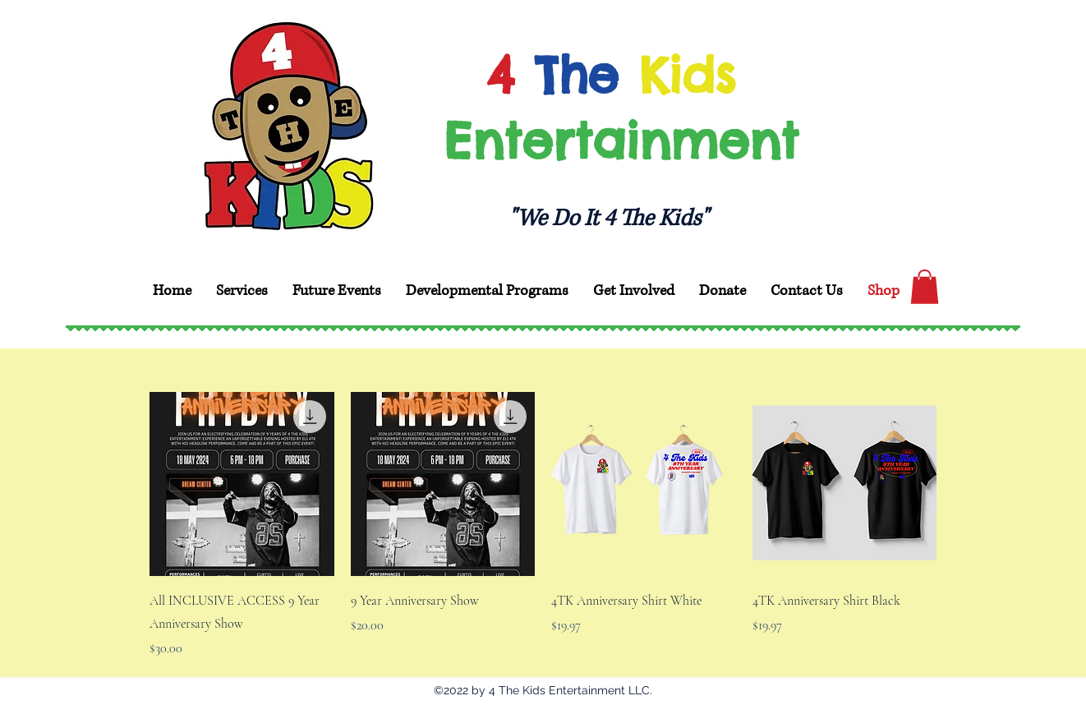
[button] (924, 287)
